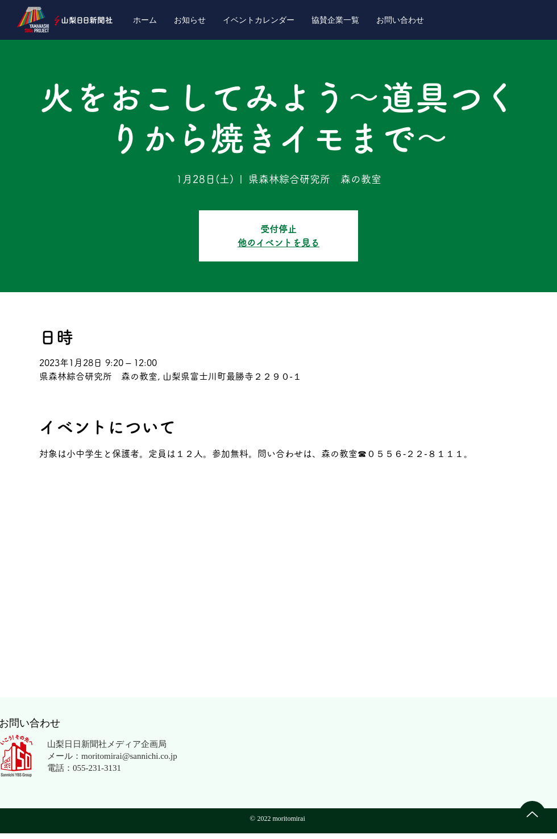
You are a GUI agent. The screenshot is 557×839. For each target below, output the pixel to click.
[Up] (532, 814)
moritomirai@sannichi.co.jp (129, 755)
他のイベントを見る (278, 242)
